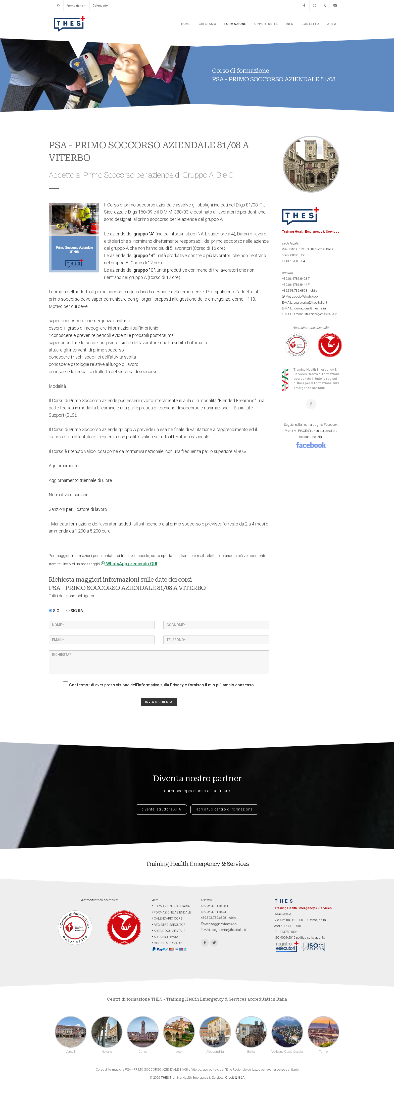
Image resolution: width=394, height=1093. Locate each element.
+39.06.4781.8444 (294, 285)
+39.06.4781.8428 (294, 278)
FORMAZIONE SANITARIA (171, 906)
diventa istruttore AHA (161, 809)
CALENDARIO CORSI (167, 918)
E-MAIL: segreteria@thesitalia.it (304, 302)
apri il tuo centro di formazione (224, 809)
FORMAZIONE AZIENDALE (171, 912)
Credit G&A (234, 1077)
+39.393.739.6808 (294, 290)
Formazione (76, 5)
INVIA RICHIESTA (159, 702)
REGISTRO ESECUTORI (169, 925)
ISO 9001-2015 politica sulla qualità (299, 937)
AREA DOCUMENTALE (168, 931)
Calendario (100, 5)
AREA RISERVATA (165, 937)
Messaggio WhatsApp (300, 296)
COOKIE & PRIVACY (167, 943)
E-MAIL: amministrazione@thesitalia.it (309, 314)
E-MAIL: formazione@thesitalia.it (305, 308)
